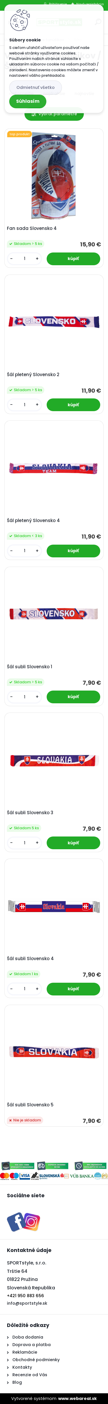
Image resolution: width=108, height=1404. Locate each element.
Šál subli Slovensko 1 (29, 667)
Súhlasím (27, 101)
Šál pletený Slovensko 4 (33, 520)
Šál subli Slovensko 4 (30, 959)
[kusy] (24, 258)
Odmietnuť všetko (35, 87)
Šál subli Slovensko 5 (30, 1105)
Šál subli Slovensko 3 (30, 813)
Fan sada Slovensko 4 (32, 228)
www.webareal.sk (77, 1398)
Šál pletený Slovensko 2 (33, 375)
